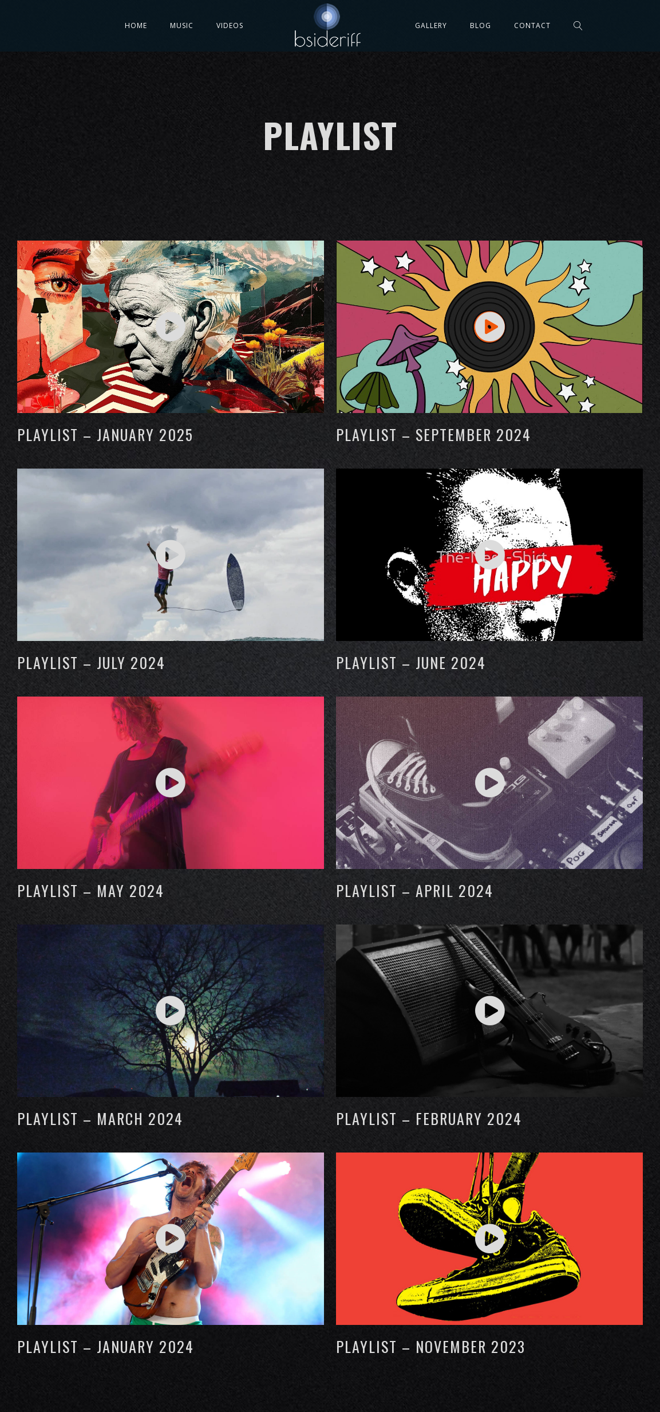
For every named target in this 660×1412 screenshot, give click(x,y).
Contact (532, 25)
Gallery (431, 25)
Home (136, 25)
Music (181, 25)
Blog (480, 25)
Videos (229, 25)
